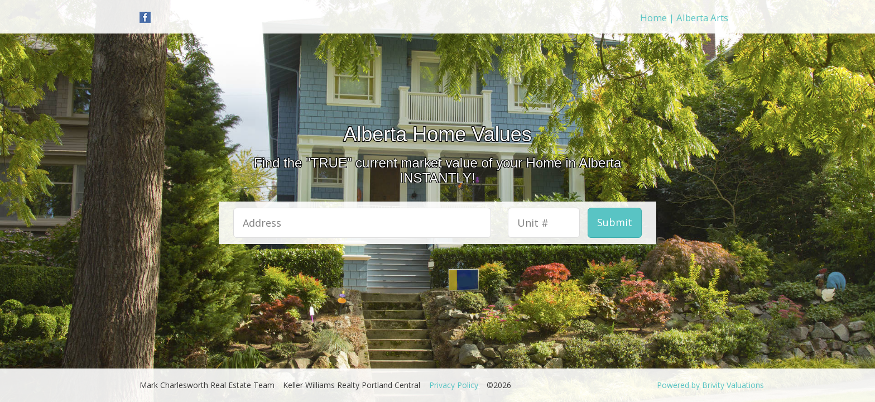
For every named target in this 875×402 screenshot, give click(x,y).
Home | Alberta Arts (684, 17)
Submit (614, 222)
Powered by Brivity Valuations (710, 385)
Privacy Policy (453, 385)
